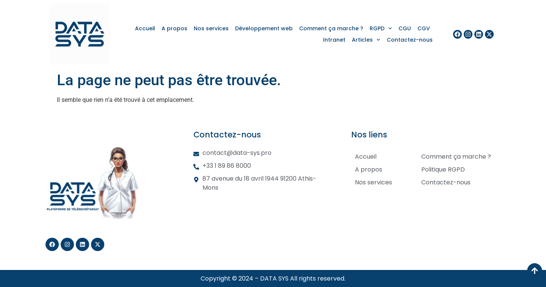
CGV (423, 28)
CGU (405, 28)
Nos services (211, 28)
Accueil (145, 28)
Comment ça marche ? (331, 28)
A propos (174, 28)
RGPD (381, 28)
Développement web (264, 28)
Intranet (334, 40)
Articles (366, 39)
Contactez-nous (410, 40)
